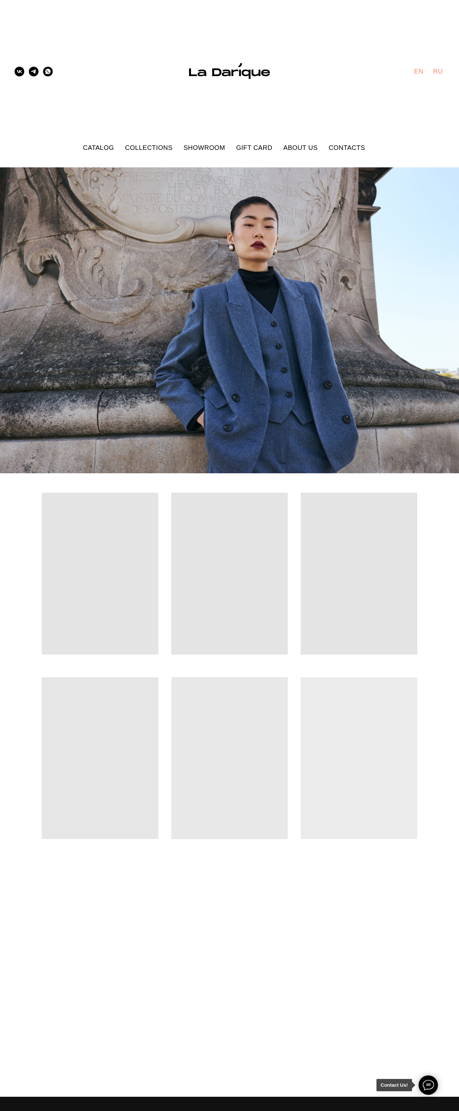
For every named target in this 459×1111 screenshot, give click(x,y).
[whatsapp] (48, 71)
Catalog (98, 147)
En (418, 71)
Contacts (347, 147)
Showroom (204, 147)
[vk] (19, 71)
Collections (149, 147)
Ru (438, 71)
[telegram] (34, 71)
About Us (300, 147)
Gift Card (254, 147)
